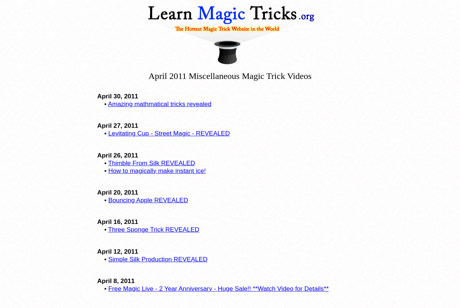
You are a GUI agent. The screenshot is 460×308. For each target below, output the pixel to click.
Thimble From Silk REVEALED (151, 163)
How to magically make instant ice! (157, 170)
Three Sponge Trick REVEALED (153, 229)
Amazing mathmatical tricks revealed (159, 104)
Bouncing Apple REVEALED (148, 200)
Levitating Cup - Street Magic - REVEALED (169, 133)
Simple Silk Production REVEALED (158, 259)
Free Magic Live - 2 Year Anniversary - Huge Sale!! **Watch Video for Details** (218, 288)
